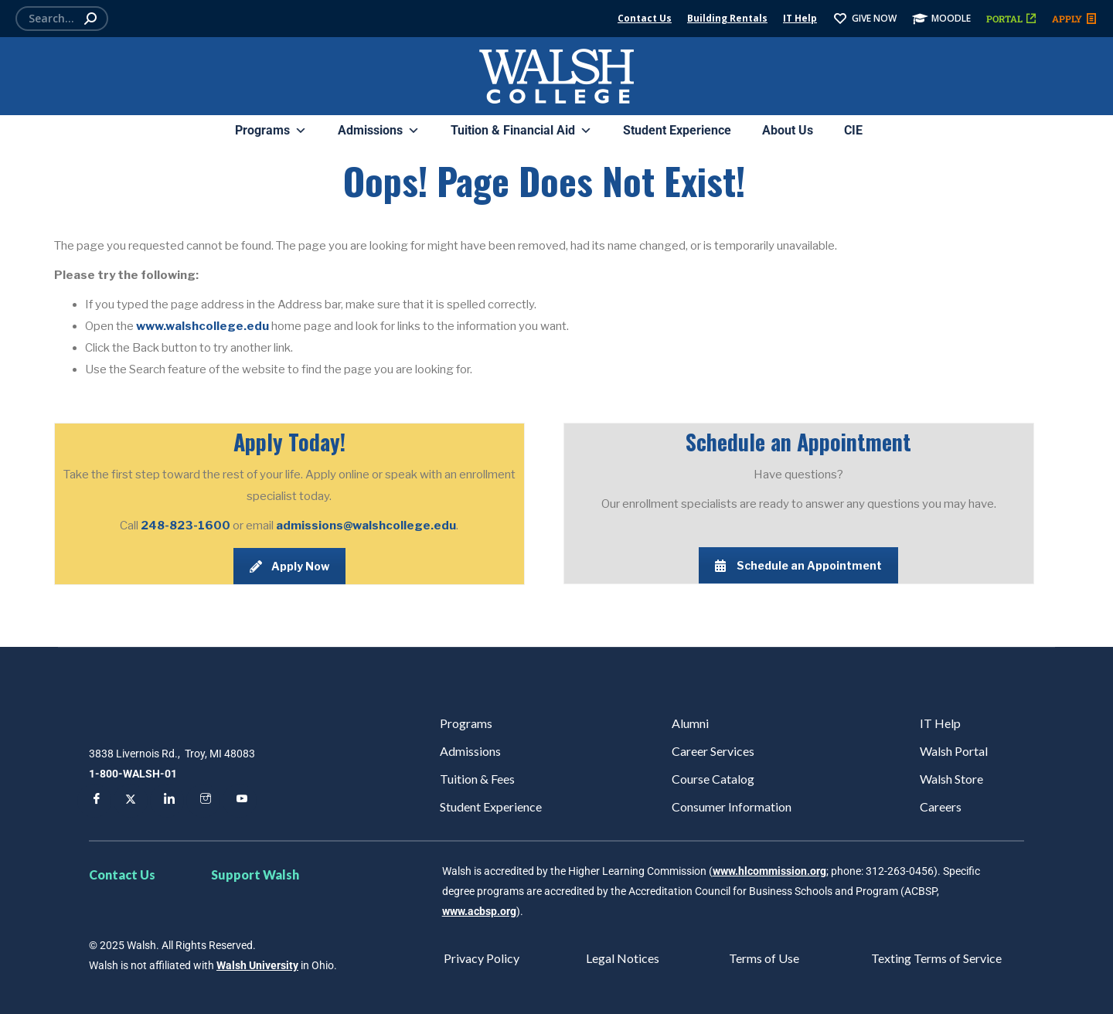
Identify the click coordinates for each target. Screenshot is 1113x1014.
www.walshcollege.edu (202, 326)
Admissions (379, 130)
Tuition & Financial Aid (521, 130)
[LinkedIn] (167, 801)
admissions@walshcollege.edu (366, 526)
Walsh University (257, 965)
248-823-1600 (187, 526)
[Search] (61, 18)
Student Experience (677, 130)
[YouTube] (240, 801)
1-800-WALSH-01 (133, 773)
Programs (271, 130)
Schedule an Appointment (798, 565)
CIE (853, 130)
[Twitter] (131, 801)
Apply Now (289, 566)
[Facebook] (94, 801)
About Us (787, 130)
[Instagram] (203, 801)
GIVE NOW (864, 19)
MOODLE (941, 19)
